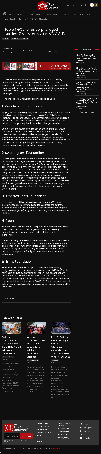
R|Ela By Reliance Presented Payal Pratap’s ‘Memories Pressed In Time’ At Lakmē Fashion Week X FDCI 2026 (60, 347)
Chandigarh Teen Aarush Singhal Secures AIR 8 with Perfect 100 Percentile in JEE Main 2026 (86, 70)
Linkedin (87, 431)
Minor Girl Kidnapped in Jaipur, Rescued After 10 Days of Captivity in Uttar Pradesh (86, 58)
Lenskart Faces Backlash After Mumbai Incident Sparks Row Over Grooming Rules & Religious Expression (86, 85)
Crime (78, 63)
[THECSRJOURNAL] (49, 5)
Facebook (87, 424)
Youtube (87, 438)
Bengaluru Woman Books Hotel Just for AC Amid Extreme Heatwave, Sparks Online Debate (86, 101)
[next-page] (7, 403)
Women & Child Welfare (20, 39)
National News (8, 357)
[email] (12, 436)
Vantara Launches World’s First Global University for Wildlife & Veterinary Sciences (36, 347)
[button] (10, 3)
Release (5, 39)
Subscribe (26, 436)
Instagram (88, 428)
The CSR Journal (14, 51)
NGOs (12, 298)
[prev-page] (3, 403)
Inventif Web (57, 448)
